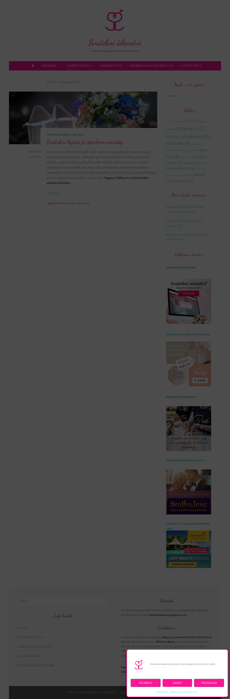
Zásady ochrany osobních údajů (183, 691)
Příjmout (146, 683)
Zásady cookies (162, 691)
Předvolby (209, 683)
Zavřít (177, 683)
